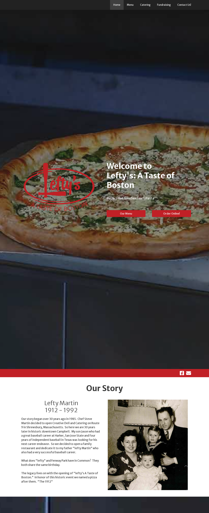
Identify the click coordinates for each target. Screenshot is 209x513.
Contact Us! (184, 4)
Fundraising (164, 4)
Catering (145, 4)
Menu (130, 4)
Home (116, 4)
